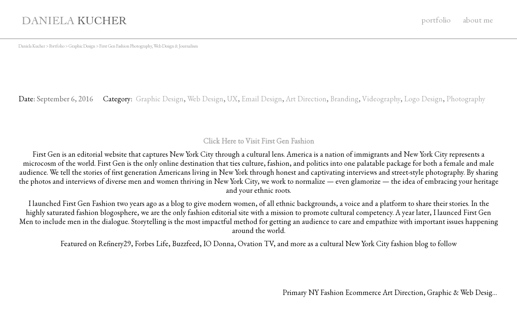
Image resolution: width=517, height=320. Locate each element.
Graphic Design (160, 98)
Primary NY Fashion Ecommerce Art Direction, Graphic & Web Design (389, 292)
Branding (344, 98)
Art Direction (306, 98)
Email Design (261, 98)
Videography (381, 98)
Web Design (205, 98)
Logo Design (423, 98)
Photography (465, 98)
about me (478, 19)
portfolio (435, 19)
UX (232, 98)
